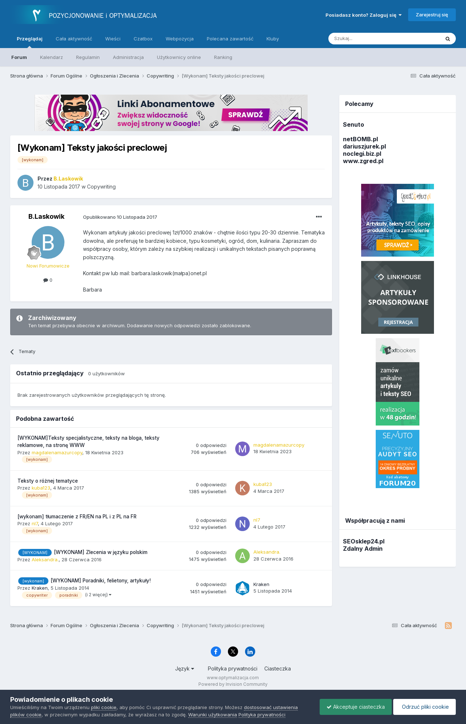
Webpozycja (180, 38)
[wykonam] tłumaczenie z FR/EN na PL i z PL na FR (77, 516)
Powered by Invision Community (233, 684)
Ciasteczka (277, 668)
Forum (19, 57)
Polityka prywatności (232, 668)
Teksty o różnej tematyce (47, 481)
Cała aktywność (74, 38)
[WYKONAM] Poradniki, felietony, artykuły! (101, 580)
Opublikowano (120, 217)
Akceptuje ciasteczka (354, 707)
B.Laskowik (46, 216)
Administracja (128, 57)
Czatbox (143, 38)
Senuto (353, 124)
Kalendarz (51, 57)
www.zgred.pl (363, 161)
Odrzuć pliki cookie (424, 707)
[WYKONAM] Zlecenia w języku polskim (100, 552)
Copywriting (101, 186)
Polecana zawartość (230, 38)
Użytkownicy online (179, 57)
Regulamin (88, 57)
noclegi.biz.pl (362, 153)
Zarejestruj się (432, 14)
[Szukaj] (366, 38)
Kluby (272, 38)
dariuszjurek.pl (364, 146)
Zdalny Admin (363, 548)
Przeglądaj (30, 42)
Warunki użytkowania (212, 714)
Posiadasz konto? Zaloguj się (363, 15)
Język (184, 668)
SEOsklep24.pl (363, 541)
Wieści (113, 38)
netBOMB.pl (360, 139)
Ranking (223, 57)
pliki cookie (103, 707)
